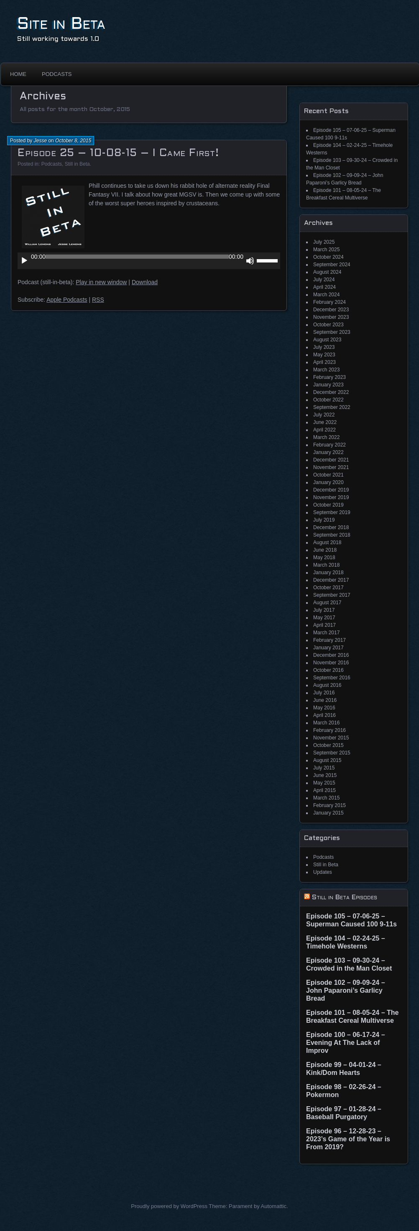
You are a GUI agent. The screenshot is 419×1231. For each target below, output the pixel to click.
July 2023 (324, 347)
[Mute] (250, 261)
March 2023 (326, 370)
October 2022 (328, 400)
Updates (322, 872)
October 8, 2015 (73, 141)
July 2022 (324, 415)
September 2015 (331, 753)
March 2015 (326, 798)
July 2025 (324, 242)
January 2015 (328, 813)
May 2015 (324, 783)
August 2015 (327, 760)
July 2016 (324, 693)
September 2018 (331, 535)
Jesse (40, 141)
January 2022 (328, 452)
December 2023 (331, 310)
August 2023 (327, 340)
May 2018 (324, 557)
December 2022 (331, 392)
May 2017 (324, 618)
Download (145, 282)
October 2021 (328, 475)
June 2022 (325, 422)
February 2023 (329, 377)
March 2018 (326, 565)
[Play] (24, 261)
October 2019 (328, 505)
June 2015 (325, 775)
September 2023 (331, 332)
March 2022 (326, 437)
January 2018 (328, 572)
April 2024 (324, 287)
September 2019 (331, 512)
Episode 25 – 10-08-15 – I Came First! (118, 153)
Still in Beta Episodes (344, 897)
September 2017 (331, 595)
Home (18, 74)
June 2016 (325, 700)
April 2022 (324, 430)
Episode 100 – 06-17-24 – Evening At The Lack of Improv (345, 1042)
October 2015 (328, 745)
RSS (98, 299)
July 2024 (324, 280)
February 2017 (329, 640)
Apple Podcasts (66, 299)
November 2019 (331, 497)
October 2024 (328, 257)
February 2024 (329, 302)
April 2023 (324, 362)
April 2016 (324, 715)
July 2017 (324, 610)
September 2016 (331, 678)
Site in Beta (61, 24)
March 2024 (326, 295)
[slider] (137, 257)
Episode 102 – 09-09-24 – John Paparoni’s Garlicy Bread (345, 990)
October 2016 (328, 670)
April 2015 (324, 790)
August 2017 (327, 602)
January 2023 (328, 385)
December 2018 (331, 527)
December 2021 (331, 460)
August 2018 (327, 542)
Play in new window (101, 282)
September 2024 (331, 264)
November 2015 (331, 738)
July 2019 (324, 520)
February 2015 (329, 805)
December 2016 (331, 655)
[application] (149, 260)
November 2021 (331, 467)
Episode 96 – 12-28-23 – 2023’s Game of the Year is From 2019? (348, 1139)
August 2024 (327, 272)
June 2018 (325, 550)
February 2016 (329, 730)
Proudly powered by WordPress (169, 1206)
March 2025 (326, 249)
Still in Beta (77, 164)
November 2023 (331, 317)
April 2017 (324, 625)
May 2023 (324, 355)
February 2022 (329, 445)
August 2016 (327, 685)
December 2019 (331, 490)
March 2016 (326, 723)
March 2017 (326, 633)
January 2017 (328, 648)
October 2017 (328, 587)
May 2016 (324, 708)
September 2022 (331, 407)
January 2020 (328, 482)
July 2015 (324, 768)
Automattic (273, 1206)
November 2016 (331, 663)
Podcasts (57, 74)
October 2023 (328, 325)
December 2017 (331, 580)
